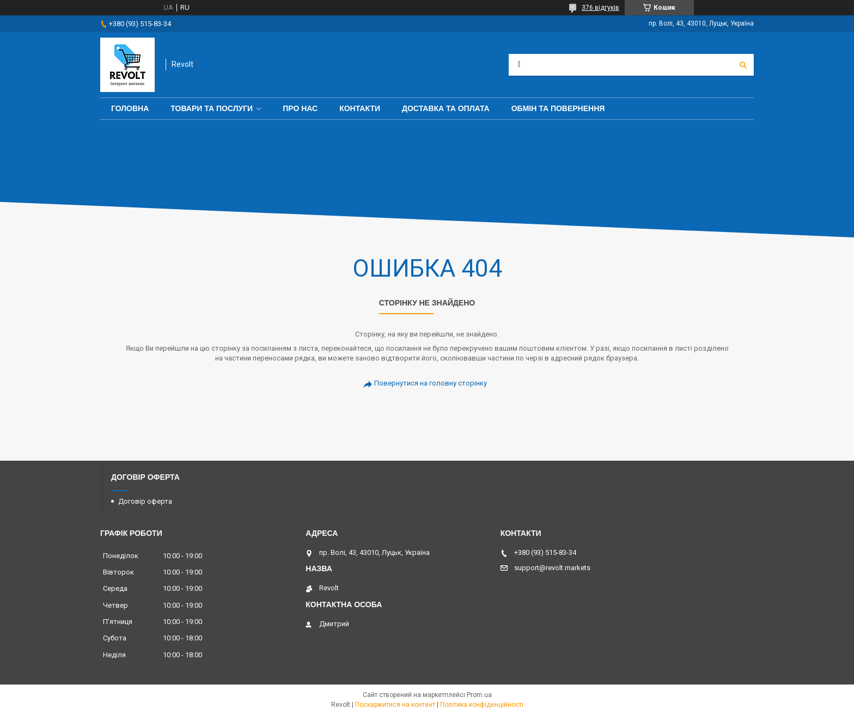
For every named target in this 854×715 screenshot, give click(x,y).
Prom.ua (479, 695)
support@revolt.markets (552, 568)
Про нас (300, 108)
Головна (130, 108)
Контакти (359, 108)
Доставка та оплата (446, 108)
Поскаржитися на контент (395, 704)
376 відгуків (600, 7)
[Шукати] (743, 65)
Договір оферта (145, 501)
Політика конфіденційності (481, 704)
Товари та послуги (211, 108)
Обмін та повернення (558, 108)
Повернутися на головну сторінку (430, 383)
